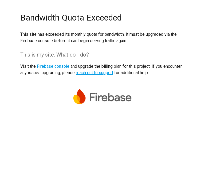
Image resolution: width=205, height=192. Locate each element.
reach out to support (94, 72)
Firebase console (53, 66)
